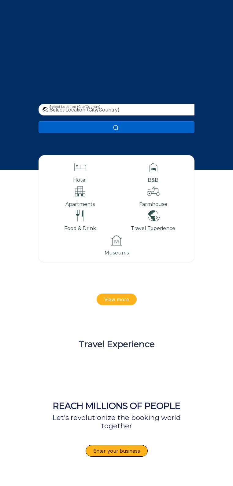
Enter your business (116, 451)
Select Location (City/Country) (74, 106)
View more (116, 299)
